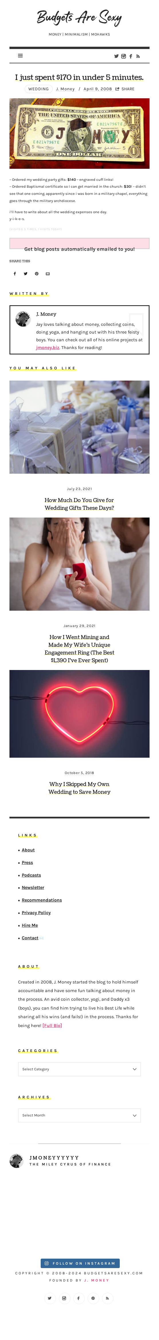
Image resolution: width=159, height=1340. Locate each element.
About (28, 850)
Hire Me (30, 925)
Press (27, 862)
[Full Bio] (52, 1025)
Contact (30, 938)
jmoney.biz (47, 347)
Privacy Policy (36, 912)
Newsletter (33, 887)
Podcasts (31, 875)
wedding (38, 88)
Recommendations (42, 900)
